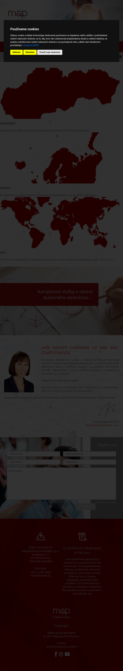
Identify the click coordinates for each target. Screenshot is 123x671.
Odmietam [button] (30, 52)
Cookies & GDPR (31, 45)
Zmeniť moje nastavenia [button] (49, 52)
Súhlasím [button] (16, 52)
